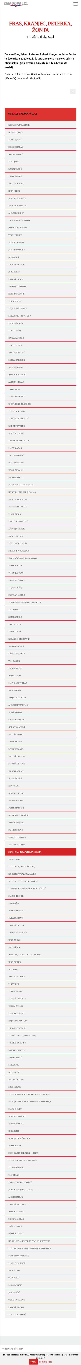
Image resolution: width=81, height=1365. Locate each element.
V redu (33, 1362)
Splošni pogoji (45, 1362)
